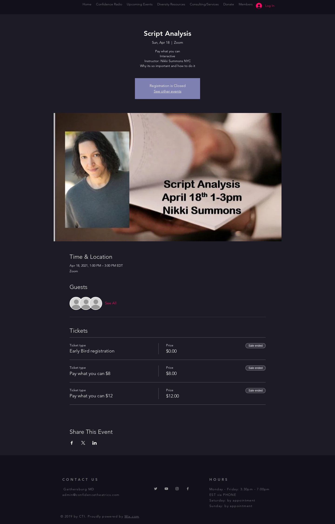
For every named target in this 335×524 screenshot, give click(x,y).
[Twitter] (156, 489)
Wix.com (131, 516)
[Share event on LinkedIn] (94, 443)
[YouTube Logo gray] (166, 489)
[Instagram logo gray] (177, 489)
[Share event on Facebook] (72, 443)
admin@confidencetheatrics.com (91, 495)
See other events (167, 91)
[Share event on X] (83, 443)
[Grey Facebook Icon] (188, 489)
